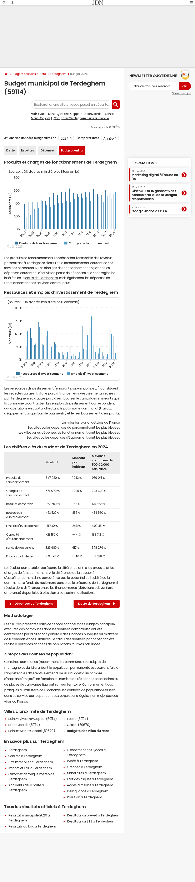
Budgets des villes (24, 73)
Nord (43, 73)
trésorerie (83, 582)
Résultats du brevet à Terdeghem (93, 815)
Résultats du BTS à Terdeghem (90, 821)
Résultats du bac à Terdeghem (32, 826)
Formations (144, 163)
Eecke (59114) (77, 718)
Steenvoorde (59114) (24, 724)
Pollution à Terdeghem (84, 797)
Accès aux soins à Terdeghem (90, 785)
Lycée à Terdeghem (82, 761)
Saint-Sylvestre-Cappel (64, 113)
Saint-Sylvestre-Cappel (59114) (32, 718)
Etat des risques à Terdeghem (90, 779)
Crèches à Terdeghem (84, 767)
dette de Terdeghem (41, 277)
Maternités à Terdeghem (86, 773)
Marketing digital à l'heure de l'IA (154, 175)
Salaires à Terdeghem (25, 756)
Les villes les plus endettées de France (91, 422)
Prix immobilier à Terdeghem (30, 762)
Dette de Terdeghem (96, 603)
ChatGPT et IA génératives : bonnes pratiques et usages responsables (154, 193)
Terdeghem (58, 73)
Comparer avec (87, 137)
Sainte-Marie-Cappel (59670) (31, 730)
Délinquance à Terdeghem (87, 791)
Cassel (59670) (78, 724)
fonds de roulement (41, 582)
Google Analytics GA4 (149, 209)
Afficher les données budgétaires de (30, 137)
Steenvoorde (92, 113)
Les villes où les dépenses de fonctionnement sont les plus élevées (69, 432)
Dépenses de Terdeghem (31, 603)
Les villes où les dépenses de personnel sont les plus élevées (74, 427)
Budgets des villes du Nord (88, 730)
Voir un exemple (181, 93)
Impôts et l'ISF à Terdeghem (30, 768)
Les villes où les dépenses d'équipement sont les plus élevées (73, 437)
